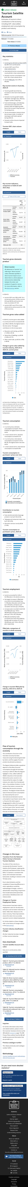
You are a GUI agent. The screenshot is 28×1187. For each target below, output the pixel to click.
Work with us (14, 1141)
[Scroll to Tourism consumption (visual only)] (21, 421)
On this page (14, 50)
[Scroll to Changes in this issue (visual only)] (21, 854)
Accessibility (14, 1186)
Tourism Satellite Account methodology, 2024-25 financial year (14, 1057)
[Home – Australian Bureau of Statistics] (14, 1104)
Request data (14, 1130)
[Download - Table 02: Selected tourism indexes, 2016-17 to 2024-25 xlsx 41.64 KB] (9, 974)
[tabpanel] (14, 833)
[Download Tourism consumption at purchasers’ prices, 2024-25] (14, 539)
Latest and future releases (14, 1114)
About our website (14, 1139)
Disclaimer (14, 1181)
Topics (14, 1117)
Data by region (14, 1119)
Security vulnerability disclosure (14, 1152)
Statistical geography (14, 1121)
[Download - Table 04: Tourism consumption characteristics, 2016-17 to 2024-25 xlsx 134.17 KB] (9, 994)
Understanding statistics (14, 1132)
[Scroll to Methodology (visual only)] (14, 1054)
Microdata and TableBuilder (14, 1123)
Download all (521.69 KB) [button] (15, 956)
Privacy (14, 1184)
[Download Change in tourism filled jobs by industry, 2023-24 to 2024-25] (14, 696)
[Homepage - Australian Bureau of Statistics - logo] (14, 3)
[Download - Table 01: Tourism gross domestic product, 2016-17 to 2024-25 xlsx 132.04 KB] (9, 965)
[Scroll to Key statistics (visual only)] (14, 56)
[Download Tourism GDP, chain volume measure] (14, 136)
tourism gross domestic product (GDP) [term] (15, 63)
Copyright (14, 1179)
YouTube (14, 1173)
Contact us (14, 1150)
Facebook (15, 1164)
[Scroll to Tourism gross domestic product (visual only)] (10, 261)
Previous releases (15, 46)
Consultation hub (14, 1148)
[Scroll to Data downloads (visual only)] (17, 942)
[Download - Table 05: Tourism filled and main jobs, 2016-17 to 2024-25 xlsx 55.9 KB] (9, 1003)
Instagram (15, 1166)
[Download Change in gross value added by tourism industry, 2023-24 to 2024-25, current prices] (14, 357)
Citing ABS (14, 1145)
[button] (4, 3)
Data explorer (14, 1126)
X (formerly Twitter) (14, 1168)
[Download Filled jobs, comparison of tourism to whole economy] (14, 638)
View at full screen (15, 196)
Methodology (10, 288)
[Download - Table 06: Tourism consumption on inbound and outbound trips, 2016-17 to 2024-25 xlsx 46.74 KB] (9, 1013)
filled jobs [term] (12, 80)
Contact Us (13, 1033)
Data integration (14, 1128)
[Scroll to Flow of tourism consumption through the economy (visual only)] (11, 751)
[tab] (8, 132)
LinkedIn (14, 1170)
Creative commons (14, 1177)
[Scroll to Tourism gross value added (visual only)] (4, 317)
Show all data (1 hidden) (13, 1019)
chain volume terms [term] (10, 69)
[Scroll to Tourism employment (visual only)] (21, 589)
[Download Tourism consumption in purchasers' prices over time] (14, 462)
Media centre (14, 1143)
